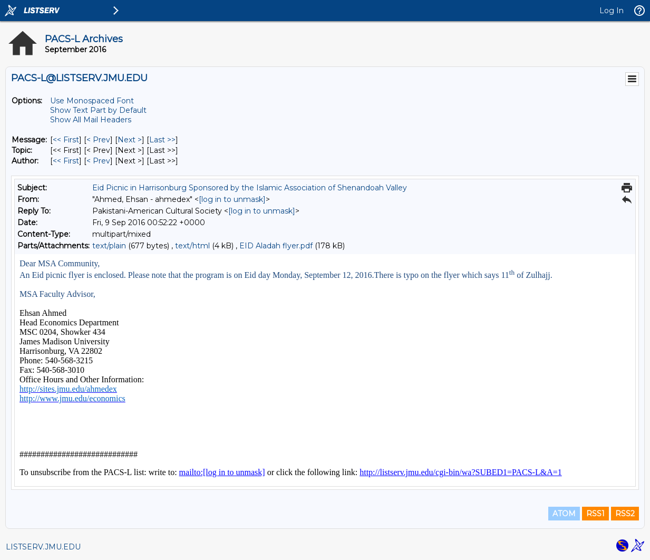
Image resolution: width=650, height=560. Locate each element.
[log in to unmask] (232, 199)
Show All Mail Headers (90, 119)
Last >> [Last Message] (162, 139)
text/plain (109, 245)
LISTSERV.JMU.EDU (43, 547)
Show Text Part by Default (98, 110)
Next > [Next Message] (130, 139)
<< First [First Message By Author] (66, 161)
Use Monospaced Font (92, 100)
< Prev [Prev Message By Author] (98, 161)
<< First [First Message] (66, 139)
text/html (192, 245)
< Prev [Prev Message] (98, 139)
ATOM (564, 513)
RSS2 (625, 513)
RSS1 (595, 513)
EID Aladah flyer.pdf (276, 245)
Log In (611, 10)
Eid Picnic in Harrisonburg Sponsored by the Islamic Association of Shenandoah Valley (249, 187)
